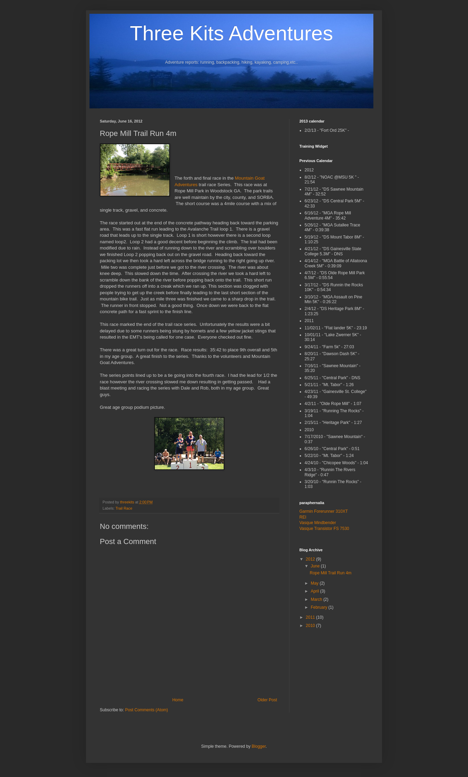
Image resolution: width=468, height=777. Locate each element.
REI (302, 517)
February (319, 607)
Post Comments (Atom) (146, 709)
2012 (311, 559)
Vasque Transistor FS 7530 (324, 528)
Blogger (259, 746)
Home (177, 700)
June (316, 566)
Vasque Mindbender (317, 522)
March (317, 599)
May (315, 583)
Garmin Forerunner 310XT (323, 511)
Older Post (267, 700)
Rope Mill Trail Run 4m (330, 573)
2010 (311, 625)
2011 (311, 617)
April (315, 591)
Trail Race (124, 508)
